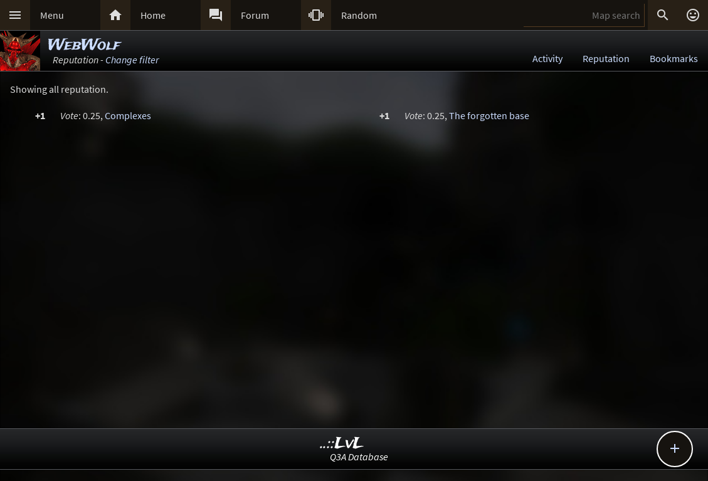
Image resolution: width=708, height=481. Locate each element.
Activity (547, 58)
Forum (255, 15)
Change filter (132, 59)
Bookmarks (674, 58)
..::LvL (342, 444)
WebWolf (84, 45)
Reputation (606, 58)
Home (153, 15)
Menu (52, 15)
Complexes (128, 115)
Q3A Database (359, 456)
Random (359, 15)
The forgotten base (489, 115)
